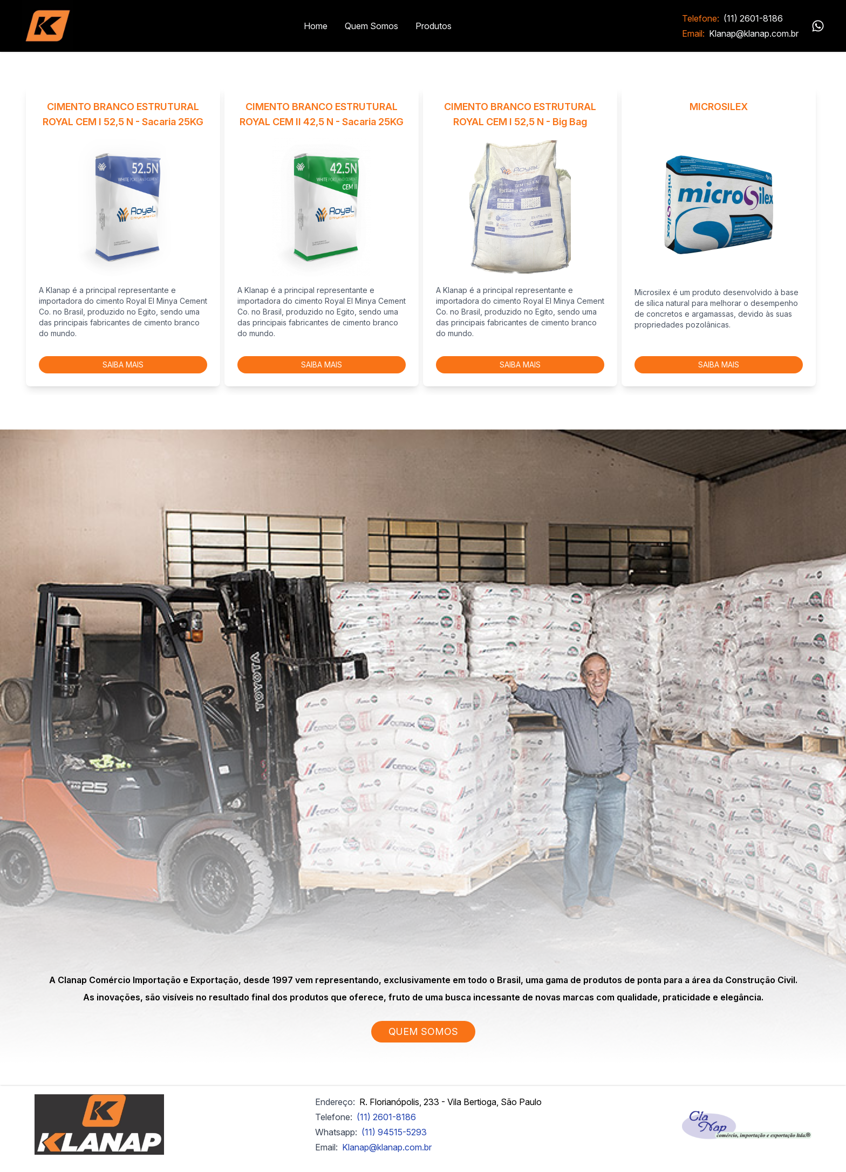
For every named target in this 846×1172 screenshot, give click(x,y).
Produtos (433, 26)
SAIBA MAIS (123, 364)
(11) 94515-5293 (394, 1132)
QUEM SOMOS (423, 1031)
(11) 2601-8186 (753, 18)
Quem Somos (371, 26)
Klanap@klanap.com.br (754, 33)
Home (316, 26)
